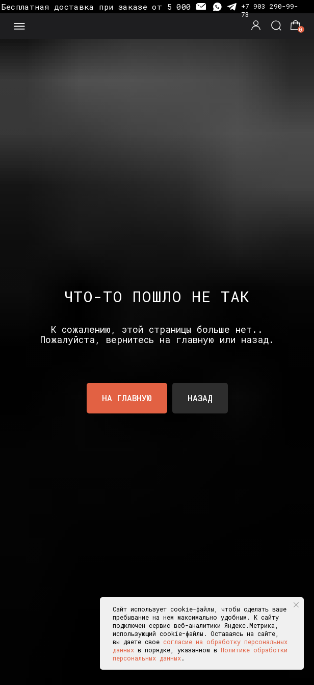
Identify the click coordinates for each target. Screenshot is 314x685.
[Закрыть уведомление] (296, 605)
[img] (157, 26)
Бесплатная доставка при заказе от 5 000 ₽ (101, 7)
